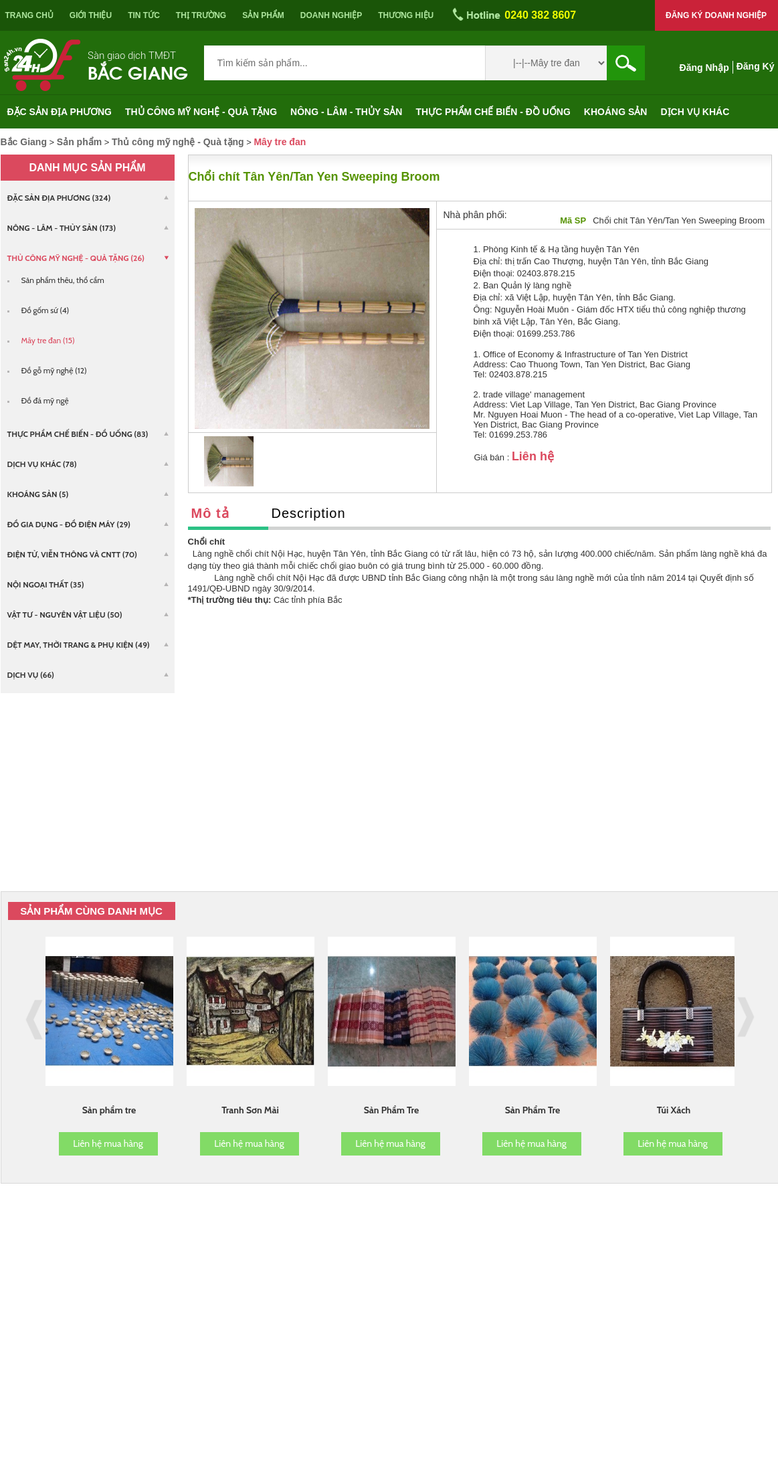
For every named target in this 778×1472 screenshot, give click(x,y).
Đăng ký (756, 66)
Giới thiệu (91, 15)
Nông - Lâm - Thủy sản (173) (61, 228)
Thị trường (201, 15)
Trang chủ (29, 15)
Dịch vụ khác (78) (42, 464)
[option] (229, 461)
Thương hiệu (405, 15)
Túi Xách (674, 1110)
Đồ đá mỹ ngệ (45, 400)
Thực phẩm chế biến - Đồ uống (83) (78, 434)
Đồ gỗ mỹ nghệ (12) (54, 370)
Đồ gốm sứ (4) (45, 310)
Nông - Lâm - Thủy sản (346, 111)
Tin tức (144, 15)
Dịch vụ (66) (30, 675)
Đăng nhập (704, 67)
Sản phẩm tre (109, 1110)
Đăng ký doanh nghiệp (716, 15)
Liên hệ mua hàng (108, 1143)
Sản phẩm (263, 15)
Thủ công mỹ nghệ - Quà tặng (201, 111)
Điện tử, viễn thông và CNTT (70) (72, 554)
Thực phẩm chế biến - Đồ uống (492, 111)
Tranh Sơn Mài (250, 1110)
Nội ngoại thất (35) (45, 584)
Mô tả (210, 513)
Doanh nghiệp (331, 15)
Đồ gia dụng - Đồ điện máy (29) (68, 524)
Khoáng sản (616, 111)
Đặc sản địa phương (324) (59, 198)
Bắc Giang (138, 71)
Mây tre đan (280, 141)
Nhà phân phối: (475, 214)
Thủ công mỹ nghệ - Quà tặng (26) (76, 258)
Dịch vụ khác (694, 111)
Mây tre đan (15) (48, 340)
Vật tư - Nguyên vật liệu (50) (64, 615)
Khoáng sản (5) (38, 494)
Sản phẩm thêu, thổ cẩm (62, 280)
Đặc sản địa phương (59, 111)
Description (309, 513)
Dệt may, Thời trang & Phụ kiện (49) (78, 645)
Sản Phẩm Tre (391, 1110)
